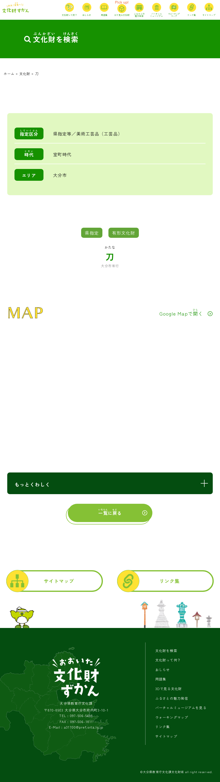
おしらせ (162, 669)
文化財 (24, 73)
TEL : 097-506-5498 (76, 715)
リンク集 (169, 580)
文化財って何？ (168, 660)
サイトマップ (59, 580)
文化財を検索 (166, 650)
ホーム (9, 73)
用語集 (160, 679)
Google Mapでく (181, 312)
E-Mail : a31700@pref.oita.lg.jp (76, 727)
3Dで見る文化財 (168, 688)
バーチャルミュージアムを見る (180, 707)
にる (110, 512)
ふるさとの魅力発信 (171, 698)
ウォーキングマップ (171, 717)
